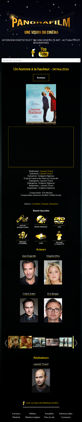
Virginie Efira (53, 255)
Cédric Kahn (29, 293)
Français (44, 204)
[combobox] (41, 60)
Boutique (41, 77)
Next (76, 343)
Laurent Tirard (46, 171)
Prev (6, 343)
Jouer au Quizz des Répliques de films (42, 403)
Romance (54, 204)
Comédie (36, 204)
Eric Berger (53, 293)
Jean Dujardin (29, 255)
